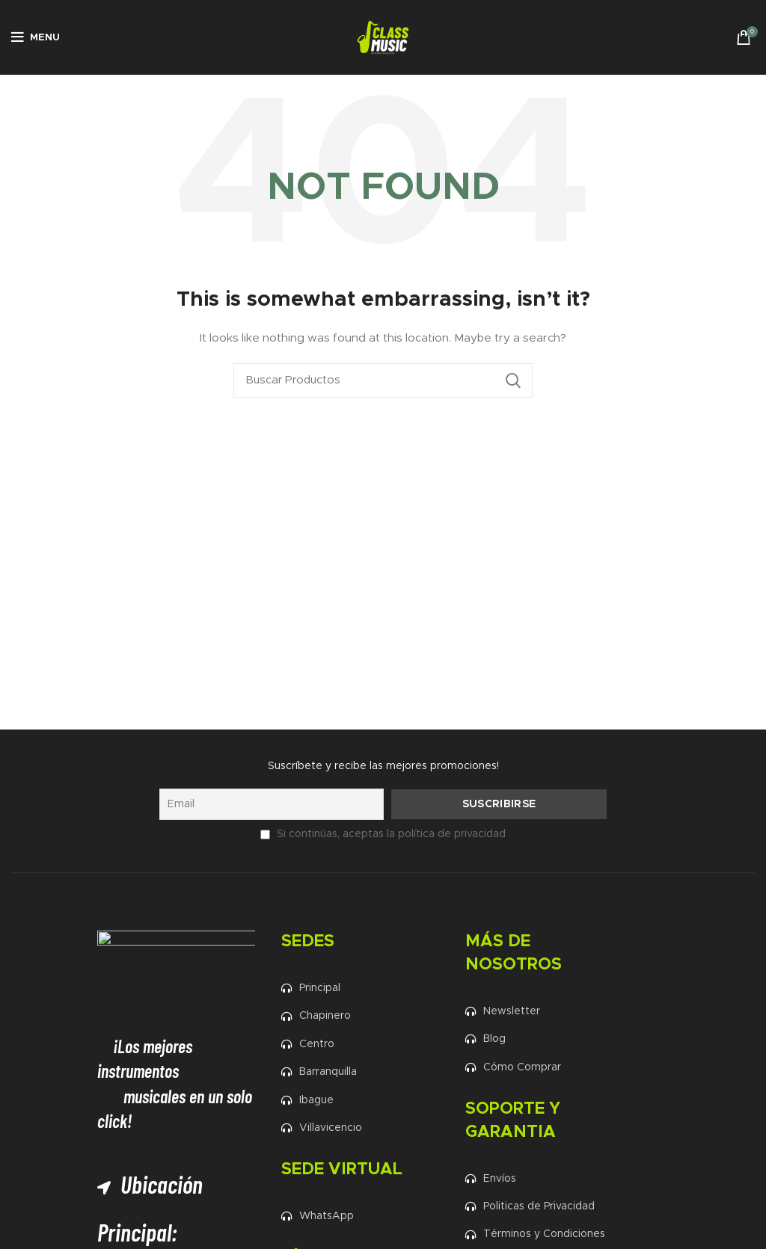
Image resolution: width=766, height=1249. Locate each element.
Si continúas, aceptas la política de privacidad (391, 834)
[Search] (383, 380)
